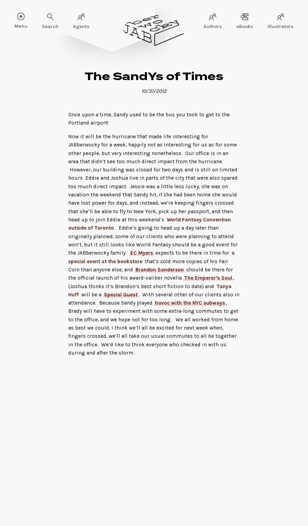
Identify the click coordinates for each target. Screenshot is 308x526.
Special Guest (121, 295)
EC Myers (141, 253)
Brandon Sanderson (159, 270)
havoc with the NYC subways (190, 303)
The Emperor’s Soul (208, 278)
